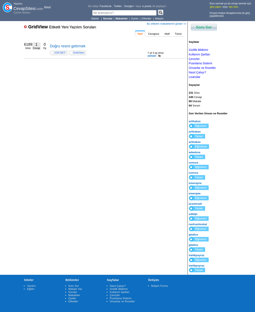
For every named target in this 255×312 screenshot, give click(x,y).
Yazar (199, 136)
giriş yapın (215, 6)
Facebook (106, 6)
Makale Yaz (75, 288)
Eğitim (30, 288)
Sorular (72, 292)
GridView (62, 26)
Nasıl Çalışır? (197, 72)
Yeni (140, 33)
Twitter (118, 6)
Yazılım (31, 285)
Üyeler (135, 18)
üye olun (233, 6)
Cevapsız (153, 33)
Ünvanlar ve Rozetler (202, 67)
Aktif (167, 33)
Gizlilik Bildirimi (198, 49)
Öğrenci (201, 125)
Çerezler (194, 59)
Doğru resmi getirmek (67, 46)
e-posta (146, 6)
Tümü (178, 33)
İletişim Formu (159, 285)
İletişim (159, 18)
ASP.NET (59, 52)
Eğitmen (201, 146)
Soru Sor (204, 27)
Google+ (129, 6)
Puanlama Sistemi (200, 63)
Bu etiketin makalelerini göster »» (167, 23)
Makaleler (74, 295)
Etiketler (147, 18)
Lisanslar (194, 77)
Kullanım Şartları (199, 54)
